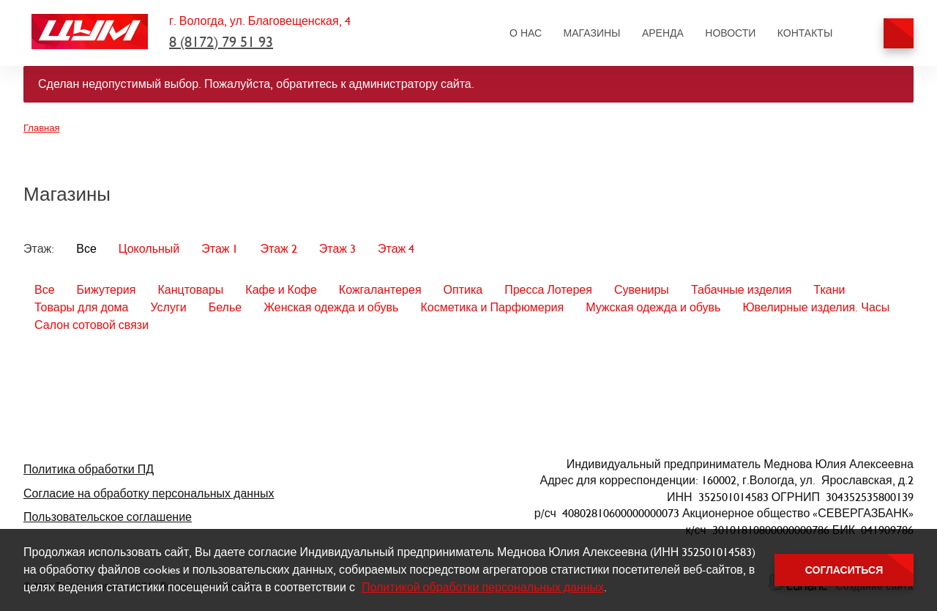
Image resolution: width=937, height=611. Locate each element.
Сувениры (641, 290)
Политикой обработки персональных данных (483, 587)
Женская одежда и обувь (331, 307)
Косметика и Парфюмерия (492, 307)
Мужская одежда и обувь (653, 307)
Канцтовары (190, 290)
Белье (225, 307)
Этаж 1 (219, 249)
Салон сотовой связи (91, 325)
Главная (41, 127)
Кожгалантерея (380, 290)
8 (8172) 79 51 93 (221, 42)
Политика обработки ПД (88, 469)
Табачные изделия (741, 290)
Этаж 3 (337, 249)
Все (86, 249)
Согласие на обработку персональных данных (149, 493)
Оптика (463, 290)
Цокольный (149, 249)
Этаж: (38, 249)
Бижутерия (106, 290)
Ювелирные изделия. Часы (815, 307)
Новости (730, 33)
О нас (525, 33)
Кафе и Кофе (281, 290)
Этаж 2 (278, 249)
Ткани (829, 290)
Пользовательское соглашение (107, 517)
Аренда (663, 33)
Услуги (169, 307)
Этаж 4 (396, 249)
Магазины (592, 33)
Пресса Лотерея (548, 290)
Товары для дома (81, 307)
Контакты (805, 33)
